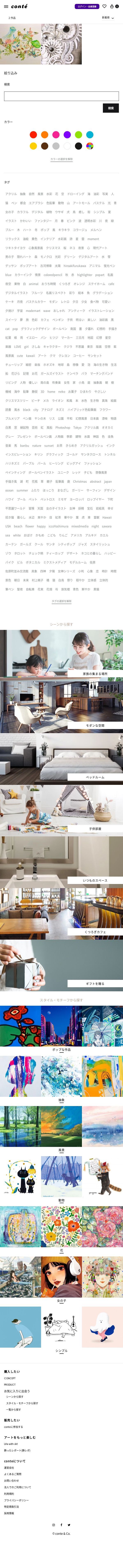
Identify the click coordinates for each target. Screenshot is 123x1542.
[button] (62, 159)
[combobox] (108, 17)
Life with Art (11, 1444)
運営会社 (9, 1467)
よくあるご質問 (12, 1474)
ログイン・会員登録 (87, 6)
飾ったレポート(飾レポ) (17, 1450)
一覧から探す (13, 1409)
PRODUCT (10, 1384)
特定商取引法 (11, 1506)
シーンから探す (14, 1396)
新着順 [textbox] (105, 17)
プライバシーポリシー (16, 1500)
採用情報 (9, 1513)
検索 (111, 108)
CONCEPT (10, 1378)
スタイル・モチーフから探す (22, 1403)
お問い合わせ (11, 1480)
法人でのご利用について (17, 1487)
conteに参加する (13, 1426)
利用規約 (9, 1493)
